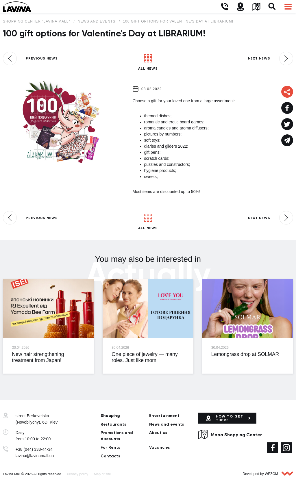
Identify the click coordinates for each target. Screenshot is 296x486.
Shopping (110, 415)
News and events (166, 424)
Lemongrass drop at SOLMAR (245, 354)
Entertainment (164, 415)
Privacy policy (77, 474)
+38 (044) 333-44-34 (34, 449)
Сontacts (110, 456)
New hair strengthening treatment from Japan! (38, 357)
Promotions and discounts (117, 435)
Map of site (102, 474)
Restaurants (113, 424)
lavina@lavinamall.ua (35, 455)
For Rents (110, 447)
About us (158, 432)
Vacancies (159, 447)
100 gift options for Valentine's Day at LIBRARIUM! (178, 21)
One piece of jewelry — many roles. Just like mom (145, 357)
